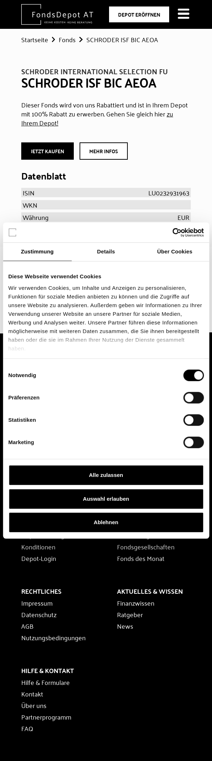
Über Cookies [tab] (175, 251)
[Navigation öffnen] (183, 14)
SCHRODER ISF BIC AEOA (122, 39)
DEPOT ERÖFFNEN (139, 14)
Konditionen (38, 546)
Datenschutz (39, 614)
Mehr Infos (103, 151)
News (125, 626)
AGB (27, 626)
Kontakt (32, 694)
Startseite (34, 39)
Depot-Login (38, 558)
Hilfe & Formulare (45, 682)
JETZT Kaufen (47, 151)
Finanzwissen (135, 603)
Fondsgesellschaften (146, 546)
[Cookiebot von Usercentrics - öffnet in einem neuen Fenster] (172, 232)
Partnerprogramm (46, 717)
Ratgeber (130, 614)
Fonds (67, 39)
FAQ (27, 728)
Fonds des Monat (140, 558)
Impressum (37, 603)
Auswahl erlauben (106, 499)
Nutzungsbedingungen (53, 637)
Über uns (33, 705)
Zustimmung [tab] (37, 251)
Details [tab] (106, 251)
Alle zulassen (106, 475)
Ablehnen (106, 522)
